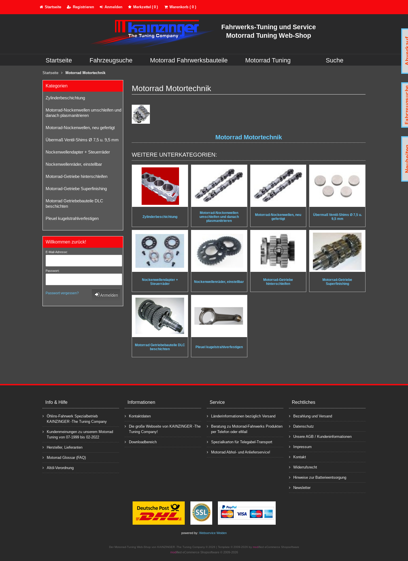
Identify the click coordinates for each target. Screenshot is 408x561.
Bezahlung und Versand (310, 415)
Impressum (300, 446)
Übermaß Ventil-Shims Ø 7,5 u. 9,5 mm (82, 139)
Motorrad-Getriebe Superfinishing (76, 188)
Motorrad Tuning (268, 60)
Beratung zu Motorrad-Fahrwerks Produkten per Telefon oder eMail (244, 429)
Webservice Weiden (213, 533)
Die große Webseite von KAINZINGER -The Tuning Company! (163, 429)
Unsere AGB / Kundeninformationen (320, 436)
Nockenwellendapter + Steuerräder (78, 152)
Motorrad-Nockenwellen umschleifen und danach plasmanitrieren (83, 113)
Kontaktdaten (138, 415)
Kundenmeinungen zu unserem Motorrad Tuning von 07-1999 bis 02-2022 (77, 434)
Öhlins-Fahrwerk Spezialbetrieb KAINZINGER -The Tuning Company (74, 418)
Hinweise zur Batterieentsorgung (317, 477)
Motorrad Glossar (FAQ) (64, 457)
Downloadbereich (141, 441)
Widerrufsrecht (303, 467)
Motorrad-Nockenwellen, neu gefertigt (80, 127)
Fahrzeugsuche (111, 60)
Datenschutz (301, 426)
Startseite (59, 60)
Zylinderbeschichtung (65, 97)
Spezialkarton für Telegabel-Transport (239, 441)
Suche (334, 60)
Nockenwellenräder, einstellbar (74, 164)
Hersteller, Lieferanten (62, 447)
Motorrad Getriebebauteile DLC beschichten (74, 203)
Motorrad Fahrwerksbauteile (189, 60)
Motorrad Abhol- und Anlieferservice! (238, 451)
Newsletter (300, 487)
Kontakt (297, 456)
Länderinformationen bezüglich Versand (241, 415)
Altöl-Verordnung (58, 467)
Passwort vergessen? (62, 293)
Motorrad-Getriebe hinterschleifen (76, 176)
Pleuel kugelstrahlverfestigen (72, 218)
